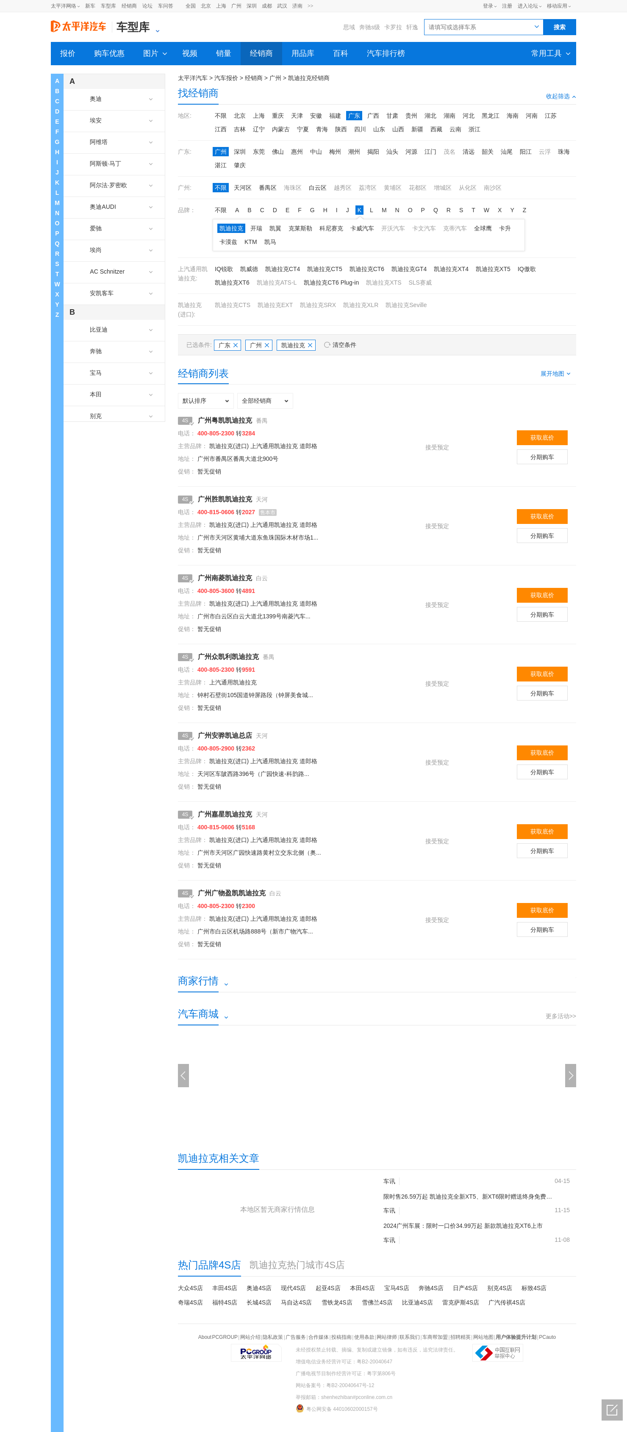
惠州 (297, 151)
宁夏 (303, 129)
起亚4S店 (328, 1288)
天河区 (243, 187)
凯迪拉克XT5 (493, 269)
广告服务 (296, 1337)
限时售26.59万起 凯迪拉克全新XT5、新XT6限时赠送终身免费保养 (468, 1196)
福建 (335, 115)
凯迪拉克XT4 (451, 269)
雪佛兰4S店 (377, 1302)
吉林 (240, 129)
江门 (430, 151)
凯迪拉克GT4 (409, 269)
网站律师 (387, 1337)
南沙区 (493, 187)
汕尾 (507, 151)
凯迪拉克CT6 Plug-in (331, 282)
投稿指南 (341, 1337)
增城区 (443, 187)
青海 (322, 129)
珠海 (564, 151)
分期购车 (542, 457)
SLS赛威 (419, 282)
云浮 (545, 151)
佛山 (278, 151)
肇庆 (240, 165)
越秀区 (343, 187)
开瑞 (256, 228)
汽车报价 (226, 78)
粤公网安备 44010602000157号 (337, 1408)
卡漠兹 (228, 241)
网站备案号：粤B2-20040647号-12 (335, 1385)
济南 (297, 6)
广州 (236, 6)
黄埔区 (393, 187)
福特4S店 (224, 1302)
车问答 (165, 6)
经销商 (129, 6)
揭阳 (373, 151)
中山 (316, 151)
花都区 (418, 187)
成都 (267, 6)
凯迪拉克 (231, 228)
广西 (373, 115)
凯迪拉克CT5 (324, 269)
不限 (221, 115)
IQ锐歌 (224, 269)
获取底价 (542, 437)
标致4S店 (534, 1288)
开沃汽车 (393, 228)
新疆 (417, 129)
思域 (349, 27)
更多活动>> (561, 1016)
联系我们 (410, 1337)
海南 (513, 115)
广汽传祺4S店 (506, 1302)
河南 (532, 115)
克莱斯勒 (300, 228)
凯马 (270, 241)
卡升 (505, 228)
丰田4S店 (224, 1288)
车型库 (108, 6)
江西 (221, 129)
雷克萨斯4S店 (460, 1302)
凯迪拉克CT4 (282, 269)
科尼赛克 (331, 228)
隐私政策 (273, 1337)
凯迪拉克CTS (232, 305)
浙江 (474, 129)
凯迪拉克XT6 (232, 282)
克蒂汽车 (455, 228)
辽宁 (259, 129)
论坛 (147, 6)
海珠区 (293, 187)
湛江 (221, 165)
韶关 (488, 151)
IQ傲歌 (527, 269)
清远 (468, 151)
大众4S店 (190, 1288)
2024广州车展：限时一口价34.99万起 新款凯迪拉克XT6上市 (463, 1226)
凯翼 (275, 228)
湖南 (449, 115)
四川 (360, 129)
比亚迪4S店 (417, 1302)
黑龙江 (490, 115)
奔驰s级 (369, 27)
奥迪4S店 (259, 1288)
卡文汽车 (424, 228)
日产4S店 (465, 1288)
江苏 (551, 115)
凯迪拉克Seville (406, 305)
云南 (455, 129)
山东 (379, 129)
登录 (488, 6)
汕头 (392, 151)
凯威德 (249, 269)
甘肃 (392, 115)
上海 (221, 6)
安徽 (316, 115)
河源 (411, 151)
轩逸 (412, 27)
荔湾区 (368, 187)
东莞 (259, 151)
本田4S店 (362, 1288)
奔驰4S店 (431, 1288)
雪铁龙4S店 (337, 1302)
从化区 (468, 187)
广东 (354, 115)
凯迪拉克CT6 (367, 269)
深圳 (252, 6)
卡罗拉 (393, 27)
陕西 (341, 129)
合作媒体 (318, 1337)
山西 (398, 129)
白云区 (318, 187)
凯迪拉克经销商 (309, 78)
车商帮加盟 (435, 1337)
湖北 (430, 115)
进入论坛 (528, 6)
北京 (206, 6)
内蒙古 (281, 129)
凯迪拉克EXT (275, 305)
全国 (191, 6)
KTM (250, 241)
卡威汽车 (362, 228)
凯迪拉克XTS (383, 282)
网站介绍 (250, 1337)
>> (311, 6)
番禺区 (268, 187)
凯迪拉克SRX (318, 305)
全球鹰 (483, 228)
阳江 (526, 151)
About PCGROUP (218, 1337)
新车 (90, 6)
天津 (297, 115)
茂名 (449, 151)
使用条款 (364, 1337)
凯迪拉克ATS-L (277, 282)
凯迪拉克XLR (360, 305)
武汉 (282, 6)
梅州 (335, 151)
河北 (468, 115)
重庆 (278, 115)
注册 (507, 6)
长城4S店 (259, 1302)
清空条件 (344, 344)
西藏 (436, 129)
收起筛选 (561, 96)
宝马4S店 (396, 1288)
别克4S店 (499, 1288)
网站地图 (483, 1337)
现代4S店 (293, 1288)
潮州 (354, 151)
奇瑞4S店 (190, 1302)
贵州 (411, 115)
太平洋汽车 (193, 78)
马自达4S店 (296, 1302)
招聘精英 (460, 1337)
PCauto (547, 1337)
